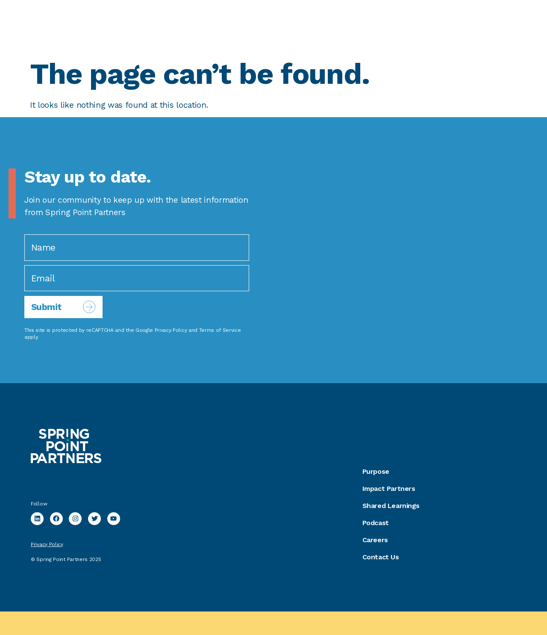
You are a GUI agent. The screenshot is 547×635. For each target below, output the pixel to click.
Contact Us (380, 557)
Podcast (375, 523)
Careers (375, 540)
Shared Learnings (391, 506)
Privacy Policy (171, 330)
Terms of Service (220, 330)
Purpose (375, 471)
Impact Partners (388, 488)
